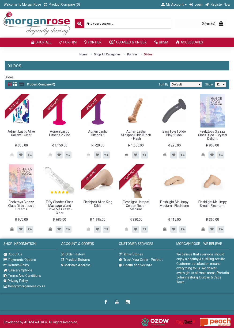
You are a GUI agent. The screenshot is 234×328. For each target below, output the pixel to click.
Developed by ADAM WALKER (25, 322)
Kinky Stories (131, 254)
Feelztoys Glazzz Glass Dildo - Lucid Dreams (21, 205)
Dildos (148, 54)
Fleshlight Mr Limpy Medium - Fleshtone (174, 203)
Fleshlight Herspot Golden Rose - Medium (136, 205)
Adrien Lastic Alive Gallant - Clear (21, 133)
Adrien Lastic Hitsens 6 (97, 133)
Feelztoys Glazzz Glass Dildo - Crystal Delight (212, 135)
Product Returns (75, 260)
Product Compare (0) (41, 84)
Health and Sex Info (135, 265)
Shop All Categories (107, 54)
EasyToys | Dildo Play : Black (174, 133)
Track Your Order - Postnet (141, 260)
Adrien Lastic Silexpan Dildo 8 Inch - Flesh (136, 135)
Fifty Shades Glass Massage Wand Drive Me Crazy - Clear (59, 207)
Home (83, 54)
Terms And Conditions (22, 276)
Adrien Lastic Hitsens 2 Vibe (59, 133)
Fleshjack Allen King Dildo (97, 203)
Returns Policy (16, 265)
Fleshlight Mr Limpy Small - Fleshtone (212, 203)
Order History (73, 254)
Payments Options (20, 260)
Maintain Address (76, 265)
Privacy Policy (16, 281)
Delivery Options (18, 270)
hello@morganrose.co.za (24, 286)
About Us (13, 254)
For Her (132, 54)
